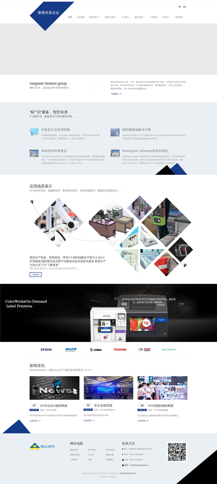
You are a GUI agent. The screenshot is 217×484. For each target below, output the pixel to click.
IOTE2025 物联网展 (53, 405)
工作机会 (154, 20)
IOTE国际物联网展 (161, 405)
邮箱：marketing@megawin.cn (137, 465)
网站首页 (74, 450)
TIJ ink (125, 20)
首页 (70, 20)
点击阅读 (35, 421)
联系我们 (179, 20)
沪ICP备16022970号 (127, 473)
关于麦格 (81, 20)
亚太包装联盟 (103, 405)
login (165, 20)
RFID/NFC (93, 20)
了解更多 (116, 94)
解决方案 (139, 20)
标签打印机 (110, 20)
